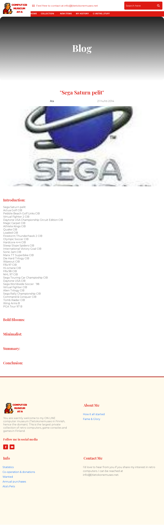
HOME (34, 13)
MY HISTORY (82, 13)
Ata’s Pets (9, 486)
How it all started (94, 414)
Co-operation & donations (19, 472)
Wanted (8, 476)
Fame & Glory (91, 419)
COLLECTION (47, 13)
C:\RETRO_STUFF (101, 13)
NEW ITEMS (66, 13)
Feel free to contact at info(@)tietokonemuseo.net (65, 5)
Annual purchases (14, 481)
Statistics (8, 467)
